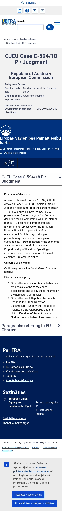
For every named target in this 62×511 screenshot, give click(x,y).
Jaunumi (11, 375)
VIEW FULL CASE (11, 163)
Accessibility (7, 451)
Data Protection (50, 447)
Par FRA (11, 362)
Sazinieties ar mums (14, 418)
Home (5, 39)
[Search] (30, 27)
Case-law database (27, 39)
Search (21, 21)
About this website (10, 447)
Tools (13, 39)
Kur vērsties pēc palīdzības (22, 371)
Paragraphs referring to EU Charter (26, 327)
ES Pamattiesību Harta (19, 367)
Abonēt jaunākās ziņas (19, 380)
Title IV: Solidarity (42, 149)
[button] (20, 11)
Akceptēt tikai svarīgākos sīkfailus (34, 503)
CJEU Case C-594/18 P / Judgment (21, 43)
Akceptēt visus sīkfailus (28, 494)
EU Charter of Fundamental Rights (15, 149)
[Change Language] (31, 3)
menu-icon (57, 22)
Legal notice (23, 447)
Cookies (35, 447)
